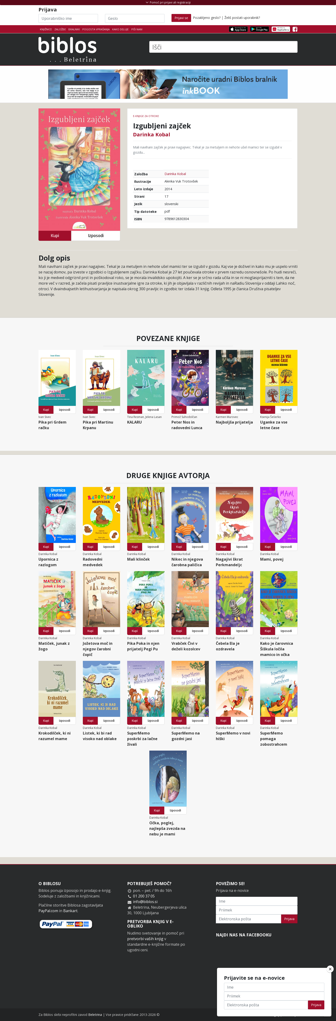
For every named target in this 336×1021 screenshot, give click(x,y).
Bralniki (74, 29)
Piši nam (136, 29)
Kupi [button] (55, 235)
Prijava (289, 919)
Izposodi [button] (96, 235)
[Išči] (223, 47)
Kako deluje (120, 29)
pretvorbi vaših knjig (145, 938)
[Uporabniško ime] (68, 18)
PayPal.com (48, 910)
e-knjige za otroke (146, 116)
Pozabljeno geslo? (206, 17)
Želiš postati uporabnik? (242, 17)
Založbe (60, 29)
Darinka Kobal (151, 134)
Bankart (70, 910)
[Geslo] (134, 18)
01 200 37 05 (144, 896)
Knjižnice (46, 29)
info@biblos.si (145, 901)
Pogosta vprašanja (96, 29)
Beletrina (95, 1014)
